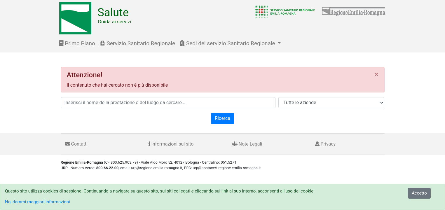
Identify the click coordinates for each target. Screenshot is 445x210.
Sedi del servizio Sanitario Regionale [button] (228, 43)
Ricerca (222, 118)
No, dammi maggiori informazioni (37, 201)
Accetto (419, 193)
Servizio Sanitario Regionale (137, 43)
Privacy (325, 144)
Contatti (76, 144)
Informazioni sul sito (171, 144)
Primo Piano (77, 43)
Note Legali (247, 144)
